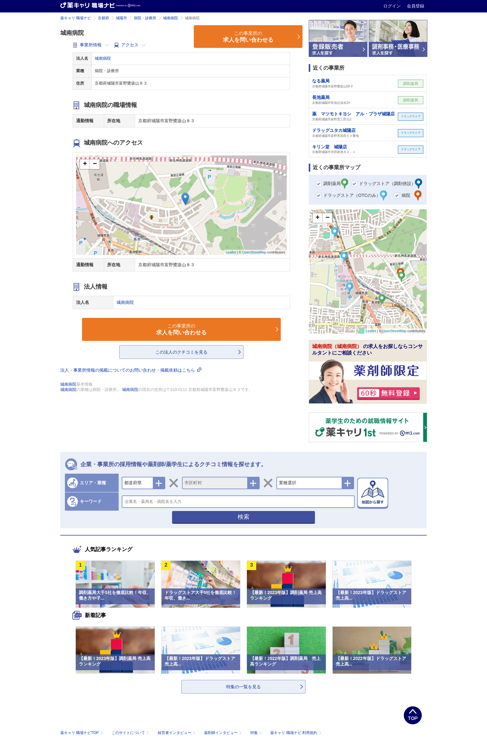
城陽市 (121, 18)
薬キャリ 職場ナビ (75, 18)
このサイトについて (131, 733)
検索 (243, 516)
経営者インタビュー (177, 733)
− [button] (95, 164)
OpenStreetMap (254, 252)
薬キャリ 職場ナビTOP (82, 733)
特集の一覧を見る (243, 686)
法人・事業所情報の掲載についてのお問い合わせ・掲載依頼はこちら (130, 370)
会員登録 (415, 5)
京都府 (103, 18)
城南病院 (170, 18)
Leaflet (231, 252)
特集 (256, 733)
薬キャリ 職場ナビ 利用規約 (295, 733)
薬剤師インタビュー (223, 733)
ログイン (392, 5)
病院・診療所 (145, 18)
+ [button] (85, 164)
